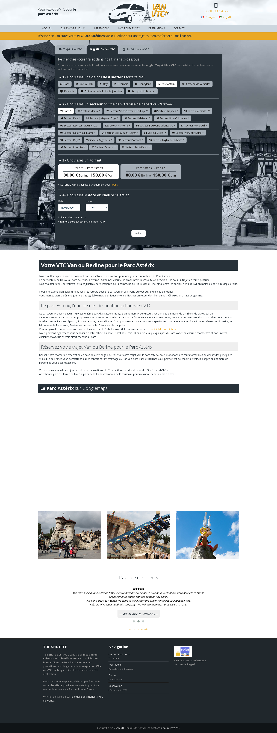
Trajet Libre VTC (70, 49)
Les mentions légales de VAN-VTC (163, 727)
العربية (227, 17)
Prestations (115, 664)
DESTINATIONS (156, 28)
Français (210, 17)
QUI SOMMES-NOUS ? (73, 28)
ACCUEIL (47, 28)
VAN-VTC (120, 727)
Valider (138, 233)
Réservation (115, 686)
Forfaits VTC (102, 49)
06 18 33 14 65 (216, 11)
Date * (62, 201)
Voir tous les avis (138, 629)
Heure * (90, 201)
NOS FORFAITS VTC (129, 28)
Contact (112, 675)
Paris (115, 184)
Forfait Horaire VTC (136, 49)
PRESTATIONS (102, 28)
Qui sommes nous (118, 654)
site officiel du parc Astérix (161, 329)
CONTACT (179, 28)
